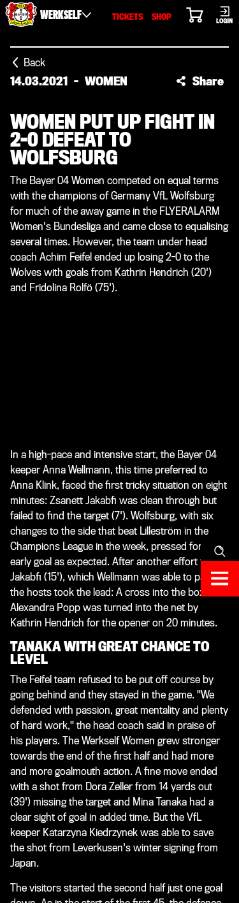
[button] (200, 81)
